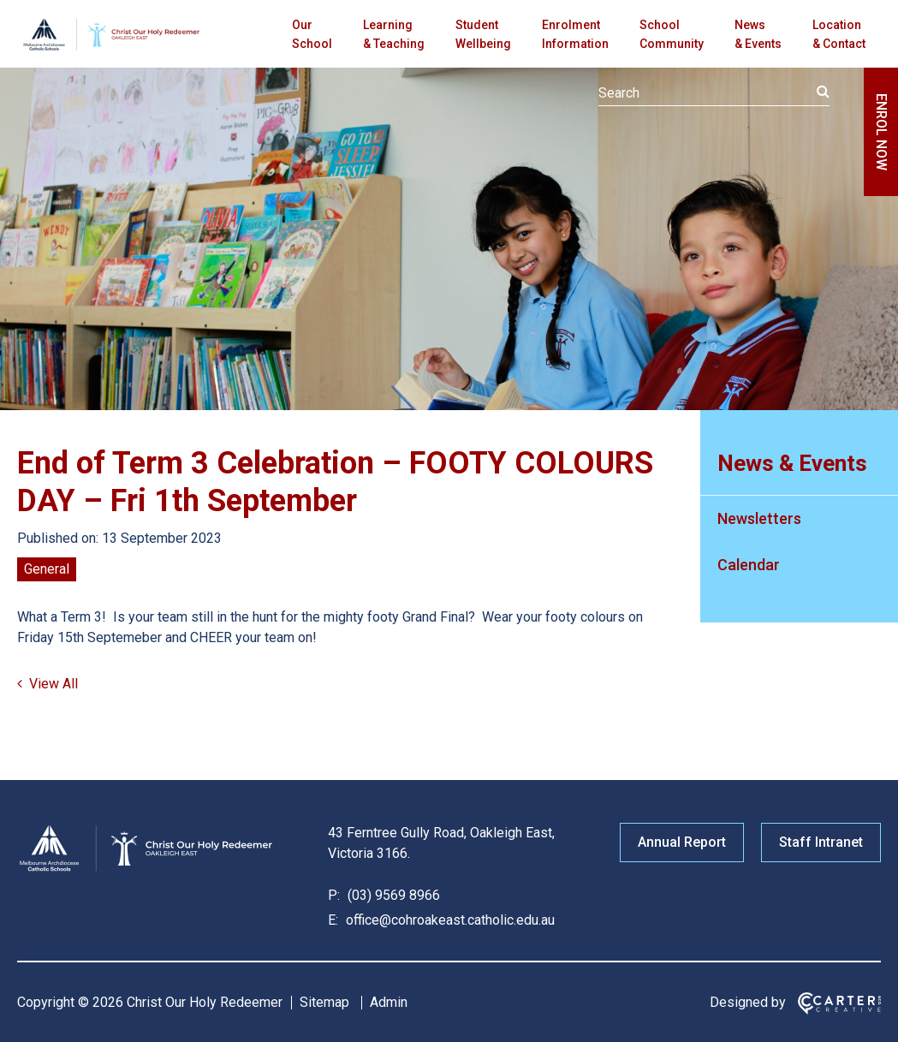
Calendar (748, 565)
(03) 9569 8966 (392, 895)
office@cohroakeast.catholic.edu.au (448, 920)
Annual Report (682, 842)
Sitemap (324, 1002)
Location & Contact (838, 34)
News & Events (758, 34)
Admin (388, 1002)
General (46, 569)
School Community (671, 34)
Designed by (748, 1002)
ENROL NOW (881, 131)
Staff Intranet (821, 842)
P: (334, 895)
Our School (312, 34)
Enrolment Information (575, 34)
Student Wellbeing (483, 34)
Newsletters (759, 518)
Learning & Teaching (394, 34)
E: (333, 920)
